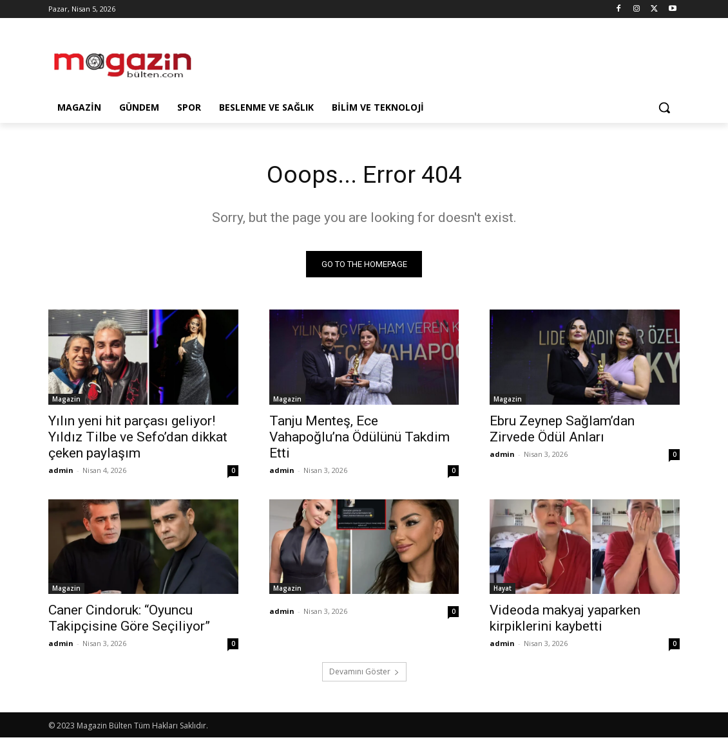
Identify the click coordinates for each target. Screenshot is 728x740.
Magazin (66, 400)
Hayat (502, 590)
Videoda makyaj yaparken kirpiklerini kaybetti (565, 620)
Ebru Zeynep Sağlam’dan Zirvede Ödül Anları (562, 431)
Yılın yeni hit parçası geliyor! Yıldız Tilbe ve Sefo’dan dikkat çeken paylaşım (137, 439)
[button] (664, 107)
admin (60, 472)
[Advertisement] (350, 59)
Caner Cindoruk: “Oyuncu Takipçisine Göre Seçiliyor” (129, 620)
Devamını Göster (364, 674)
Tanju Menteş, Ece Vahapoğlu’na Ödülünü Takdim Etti (359, 439)
